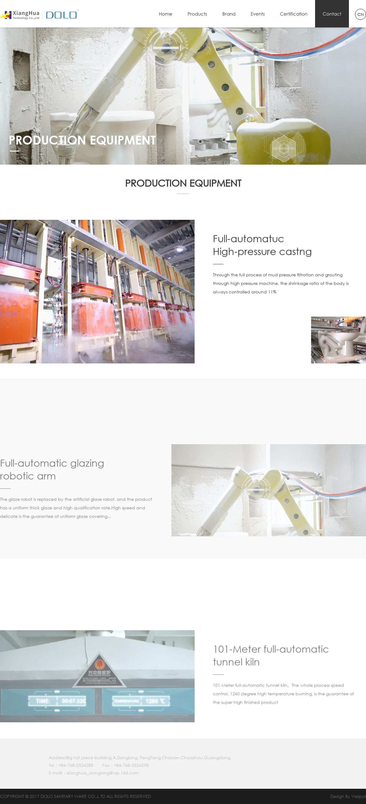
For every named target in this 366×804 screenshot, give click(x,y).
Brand (228, 13)
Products (197, 13)
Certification (293, 13)
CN (360, 14)
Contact (332, 13)
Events (258, 13)
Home (165, 13)
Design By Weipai (348, 796)
